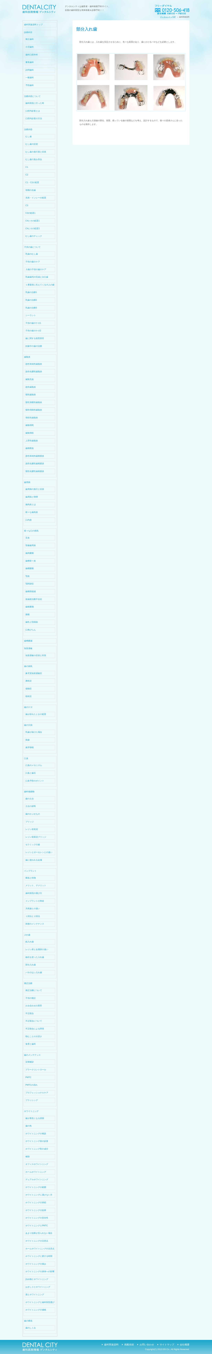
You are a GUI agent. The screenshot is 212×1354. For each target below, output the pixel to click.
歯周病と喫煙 (31, 497)
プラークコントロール (35, 1069)
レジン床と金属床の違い (36, 949)
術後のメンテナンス (34, 924)
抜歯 (27, 740)
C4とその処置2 (32, 228)
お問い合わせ (147, 1344)
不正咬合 (29, 1013)
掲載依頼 (129, 1344)
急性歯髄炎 (30, 387)
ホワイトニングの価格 (35, 1310)
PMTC (28, 1077)
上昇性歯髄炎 (31, 440)
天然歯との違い (32, 908)
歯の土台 (29, 798)
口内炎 (28, 520)
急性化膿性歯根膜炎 (34, 463)
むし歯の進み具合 (33, 159)
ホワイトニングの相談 (35, 1133)
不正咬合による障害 (34, 1028)
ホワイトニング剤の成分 (36, 1149)
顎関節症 (29, 584)
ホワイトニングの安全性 (36, 1218)
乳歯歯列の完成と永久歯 (36, 277)
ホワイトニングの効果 (35, 1210)
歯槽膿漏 (28, 641)
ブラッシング (31, 1100)
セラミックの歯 (32, 844)
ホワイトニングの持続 (35, 1202)
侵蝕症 (28, 688)
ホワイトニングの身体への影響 (39, 1271)
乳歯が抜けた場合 (33, 732)
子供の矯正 (30, 998)
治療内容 (28, 129)
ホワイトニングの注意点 (36, 1241)
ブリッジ (29, 821)
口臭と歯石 (30, 773)
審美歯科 (29, 62)
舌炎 (27, 538)
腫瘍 (27, 614)
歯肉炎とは (30, 504)
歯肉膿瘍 (29, 553)
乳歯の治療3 (31, 308)
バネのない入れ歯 (33, 972)
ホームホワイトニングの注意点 (39, 1248)
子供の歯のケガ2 (33, 330)
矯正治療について (33, 990)
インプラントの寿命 (34, 901)
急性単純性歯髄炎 (33, 364)
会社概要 (184, 1344)
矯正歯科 (29, 39)
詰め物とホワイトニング (36, 1279)
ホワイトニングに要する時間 (38, 1256)
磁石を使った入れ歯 (34, 957)
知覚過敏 (28, 648)
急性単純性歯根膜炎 (34, 456)
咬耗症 (28, 696)
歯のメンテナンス (32, 1055)
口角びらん (30, 630)
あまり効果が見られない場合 (38, 1233)
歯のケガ (28, 707)
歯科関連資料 (111, 1344)
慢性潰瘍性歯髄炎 (33, 402)
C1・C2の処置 (32, 182)
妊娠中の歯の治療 (33, 346)
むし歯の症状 (31, 144)
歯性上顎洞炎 (31, 622)
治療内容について (32, 96)
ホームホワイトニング (35, 1172)
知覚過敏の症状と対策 (35, 655)
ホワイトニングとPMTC (36, 1225)
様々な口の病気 (31, 531)
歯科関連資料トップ (33, 24)
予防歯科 (29, 85)
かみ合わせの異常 (33, 1005)
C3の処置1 (30, 213)
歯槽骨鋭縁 (30, 591)
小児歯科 (29, 47)
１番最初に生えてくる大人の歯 (39, 285)
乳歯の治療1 (31, 292)
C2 (26, 174)
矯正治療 (28, 983)
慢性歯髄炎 (30, 394)
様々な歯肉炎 (31, 512)
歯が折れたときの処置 (35, 714)
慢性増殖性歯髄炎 (33, 410)
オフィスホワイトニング (36, 1164)
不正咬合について (33, 1021)
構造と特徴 (30, 878)
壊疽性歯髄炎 (31, 417)
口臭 (26, 758)
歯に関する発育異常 (34, 338)
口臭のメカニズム (33, 765)
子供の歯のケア (32, 261)
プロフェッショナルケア (36, 1092)
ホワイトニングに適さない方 (38, 1195)
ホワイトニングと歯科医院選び (39, 1302)
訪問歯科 (29, 70)
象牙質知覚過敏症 (33, 673)
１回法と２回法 (32, 916)
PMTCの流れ (31, 1085)
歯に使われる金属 (33, 860)
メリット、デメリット (35, 885)
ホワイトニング (31, 1111)
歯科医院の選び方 (33, 893)
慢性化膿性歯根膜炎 (34, 471)
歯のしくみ (30, 1328)
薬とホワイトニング (34, 1294)
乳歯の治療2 (31, 300)
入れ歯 (27, 935)
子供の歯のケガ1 (33, 323)
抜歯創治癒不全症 (33, 599)
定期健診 (29, 1062)
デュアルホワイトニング (36, 1179)
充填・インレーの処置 (35, 198)
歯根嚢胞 (29, 607)
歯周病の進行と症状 (34, 489)
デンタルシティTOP (168, 17)
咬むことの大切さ (33, 1036)
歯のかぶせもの (32, 814)
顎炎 (27, 576)
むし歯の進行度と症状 (35, 152)
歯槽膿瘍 (29, 568)
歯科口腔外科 (31, 54)
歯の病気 (28, 666)
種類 (27, 1156)
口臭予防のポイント (34, 781)
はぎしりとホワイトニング (37, 1287)
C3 (26, 205)
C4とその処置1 (32, 221)
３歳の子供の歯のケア (35, 269)
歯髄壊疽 (29, 433)
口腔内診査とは (32, 111)
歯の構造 (28, 1321)
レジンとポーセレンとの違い (38, 852)
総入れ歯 (29, 941)
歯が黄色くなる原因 (34, 1118)
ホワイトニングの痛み (35, 1264)
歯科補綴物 (29, 791)
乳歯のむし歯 (31, 254)
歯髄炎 (27, 357)
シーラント (30, 315)
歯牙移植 (29, 747)
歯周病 (27, 482)
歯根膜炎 (29, 448)
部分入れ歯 (30, 965)
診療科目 (28, 32)
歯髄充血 (29, 379)
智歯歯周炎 (30, 545)
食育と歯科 (30, 1044)
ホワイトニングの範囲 (35, 1187)
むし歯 (28, 136)
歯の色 (28, 1126)
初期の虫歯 (30, 190)
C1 (26, 167)
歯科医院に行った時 (34, 103)
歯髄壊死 (29, 425)
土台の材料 (30, 806)
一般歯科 (29, 77)
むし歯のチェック (33, 236)
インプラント (30, 871)
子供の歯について (32, 247)
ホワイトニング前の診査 (36, 1141)
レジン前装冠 (31, 829)
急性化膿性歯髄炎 (33, 371)
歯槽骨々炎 (30, 561)
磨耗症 (28, 681)
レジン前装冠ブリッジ (35, 837)
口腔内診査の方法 (33, 118)
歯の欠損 (28, 725)
